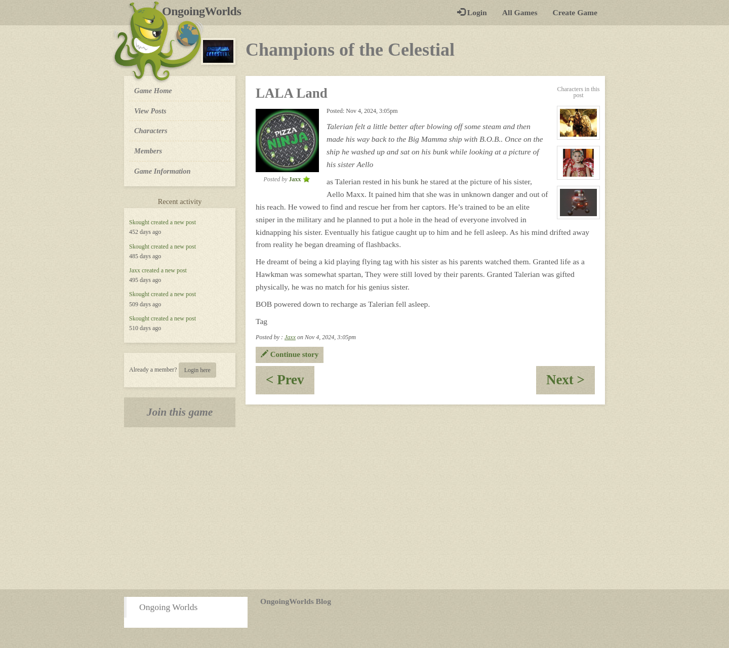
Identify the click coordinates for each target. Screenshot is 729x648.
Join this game (180, 412)
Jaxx (134, 270)
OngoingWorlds (205, 11)
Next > (570, 383)
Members (148, 151)
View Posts (150, 111)
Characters (151, 130)
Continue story (289, 354)
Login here (197, 370)
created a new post (173, 222)
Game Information (162, 171)
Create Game (575, 12)
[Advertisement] (364, 508)
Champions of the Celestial (350, 49)
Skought (139, 222)
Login (472, 12)
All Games (520, 12)
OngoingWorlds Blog (295, 601)
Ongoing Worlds (168, 607)
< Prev (290, 383)
